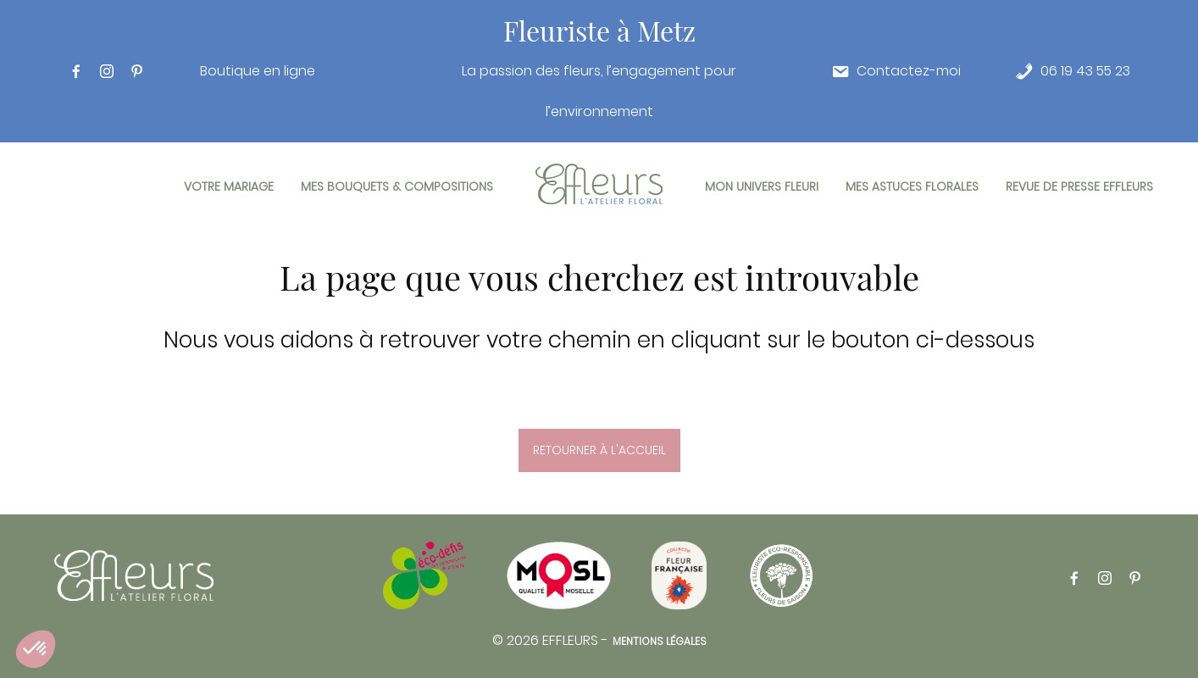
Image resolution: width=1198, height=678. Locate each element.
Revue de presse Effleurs (1079, 186)
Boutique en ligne (257, 71)
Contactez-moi (909, 71)
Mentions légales (660, 641)
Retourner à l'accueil (599, 450)
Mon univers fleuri (761, 186)
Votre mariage (229, 186)
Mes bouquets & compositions (397, 186)
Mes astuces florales (912, 186)
